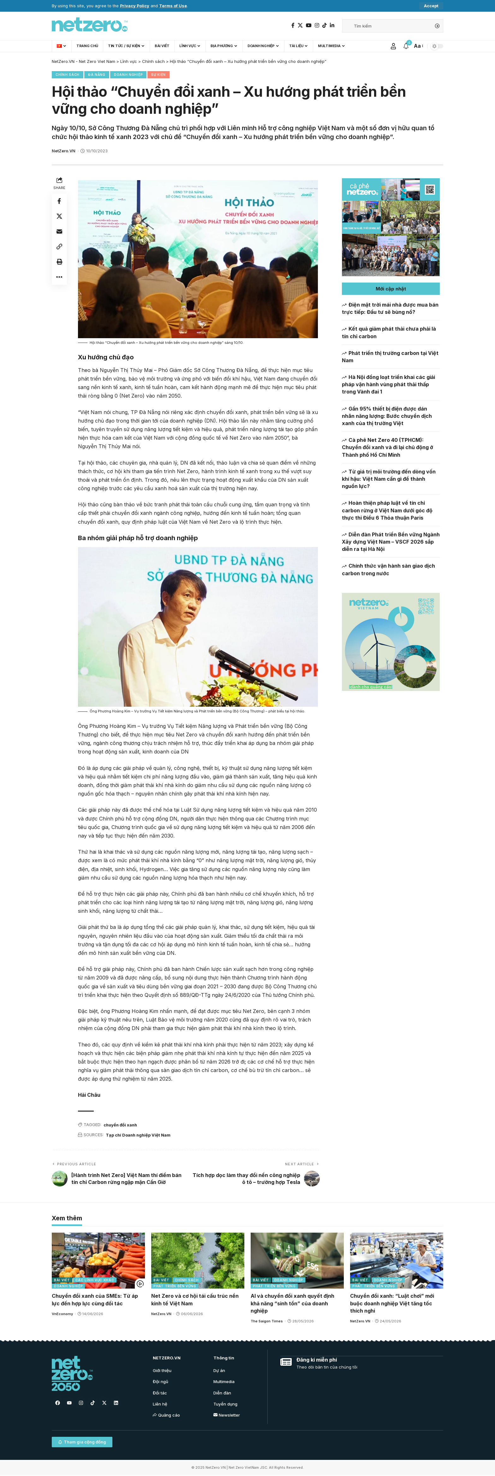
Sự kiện (158, 75)
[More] (59, 277)
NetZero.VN (63, 151)
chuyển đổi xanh (121, 1124)
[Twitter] (300, 25)
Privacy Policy (134, 5)
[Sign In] (393, 46)
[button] (391, 289)
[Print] (59, 262)
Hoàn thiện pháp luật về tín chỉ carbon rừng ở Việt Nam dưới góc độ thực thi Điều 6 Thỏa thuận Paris (387, 510)
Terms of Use (173, 5)
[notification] (406, 46)
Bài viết (62, 1280)
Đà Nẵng (96, 75)
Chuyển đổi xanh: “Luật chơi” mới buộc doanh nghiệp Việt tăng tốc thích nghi (392, 1303)
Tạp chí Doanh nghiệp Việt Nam (139, 1134)
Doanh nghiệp (128, 75)
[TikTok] (324, 25)
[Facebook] (293, 25)
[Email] (59, 231)
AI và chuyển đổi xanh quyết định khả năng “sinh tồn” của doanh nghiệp (292, 1303)
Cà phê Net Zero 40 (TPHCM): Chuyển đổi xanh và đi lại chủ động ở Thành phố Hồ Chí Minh (387, 447)
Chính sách (68, 75)
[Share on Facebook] (59, 201)
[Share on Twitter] (59, 216)
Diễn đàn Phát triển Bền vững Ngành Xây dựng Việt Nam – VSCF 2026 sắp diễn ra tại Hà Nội (391, 541)
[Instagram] (317, 25)
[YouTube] (308, 25)
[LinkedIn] (332, 25)
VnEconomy (62, 1314)
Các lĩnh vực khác (94, 1280)
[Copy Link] (59, 246)
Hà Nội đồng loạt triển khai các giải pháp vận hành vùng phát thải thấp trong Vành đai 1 (388, 384)
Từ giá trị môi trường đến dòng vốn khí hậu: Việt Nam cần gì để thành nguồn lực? (389, 478)
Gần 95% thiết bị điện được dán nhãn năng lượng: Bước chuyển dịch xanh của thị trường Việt (387, 416)
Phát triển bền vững (174, 1286)
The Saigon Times (267, 1321)
